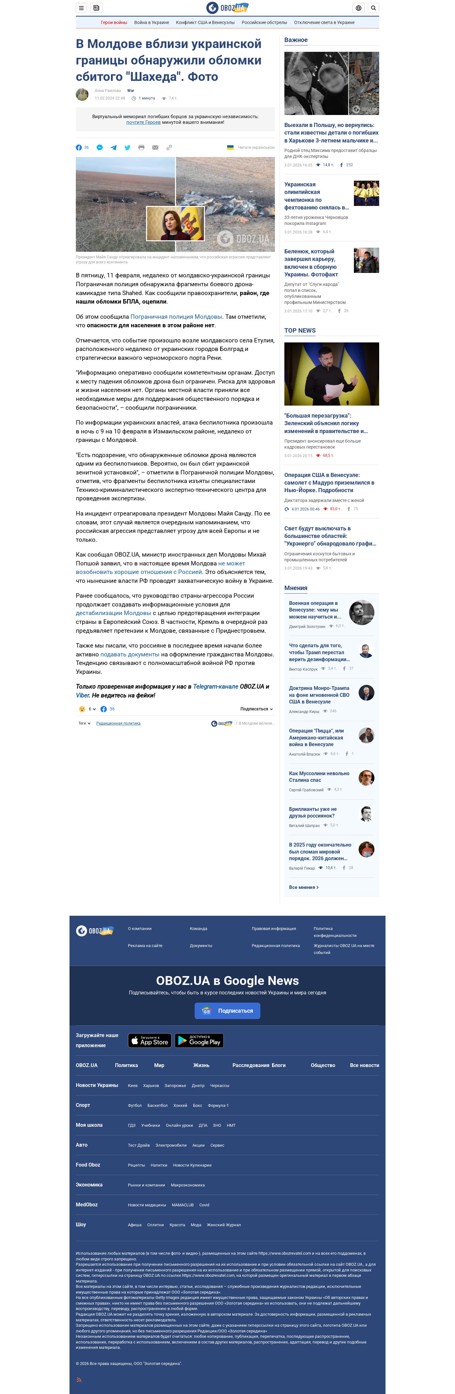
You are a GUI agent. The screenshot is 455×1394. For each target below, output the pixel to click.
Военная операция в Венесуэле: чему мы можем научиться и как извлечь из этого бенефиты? (314, 610)
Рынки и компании (146, 1185)
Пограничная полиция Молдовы (176, 316)
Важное (296, 40)
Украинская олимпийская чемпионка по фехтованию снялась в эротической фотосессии (314, 196)
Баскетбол (158, 1105)
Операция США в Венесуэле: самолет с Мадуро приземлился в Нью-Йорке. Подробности (329, 483)
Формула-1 (218, 1105)
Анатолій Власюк (304, 754)
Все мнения (302, 887)
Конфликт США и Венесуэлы (205, 22)
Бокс (197, 1105)
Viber (82, 695)
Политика (126, 1065)
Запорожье (175, 1085)
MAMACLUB (183, 1205)
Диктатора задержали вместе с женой (324, 500)
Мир (159, 1065)
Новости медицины (147, 1205)
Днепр (198, 1085)
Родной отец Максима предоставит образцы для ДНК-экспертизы (330, 153)
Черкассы (219, 1085)
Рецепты (136, 1165)
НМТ (231, 1125)
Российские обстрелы (264, 22)
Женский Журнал (224, 1224)
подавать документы (130, 654)
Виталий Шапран (304, 826)
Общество (323, 1065)
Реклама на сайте (145, 945)
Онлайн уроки (179, 1125)
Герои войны (114, 22)
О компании (140, 928)
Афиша (135, 1224)
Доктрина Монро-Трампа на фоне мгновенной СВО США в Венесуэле (319, 695)
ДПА (203, 1125)
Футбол (135, 1105)
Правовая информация (274, 928)
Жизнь (201, 1065)
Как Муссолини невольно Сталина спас (319, 776)
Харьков (151, 1085)
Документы (201, 945)
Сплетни (155, 1224)
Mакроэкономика (188, 1185)
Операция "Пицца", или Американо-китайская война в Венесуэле (316, 737)
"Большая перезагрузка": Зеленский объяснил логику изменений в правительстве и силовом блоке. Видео (324, 423)
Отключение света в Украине (324, 22)
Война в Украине (151, 22)
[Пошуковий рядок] (373, 8)
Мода (196, 1224)
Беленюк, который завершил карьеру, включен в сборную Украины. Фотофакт (311, 263)
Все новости (364, 1065)
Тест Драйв (139, 1145)
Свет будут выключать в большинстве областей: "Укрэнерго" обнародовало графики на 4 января (331, 536)
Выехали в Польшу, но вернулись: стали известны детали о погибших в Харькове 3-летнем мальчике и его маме (331, 133)
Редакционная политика (118, 723)
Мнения (295, 588)
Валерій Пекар (302, 868)
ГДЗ (132, 1125)
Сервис (217, 1145)
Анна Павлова (108, 90)
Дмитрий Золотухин (307, 627)
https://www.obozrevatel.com (284, 1253)
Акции (198, 1145)
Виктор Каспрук (303, 669)
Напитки (159, 1165)
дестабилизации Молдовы (113, 613)
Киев (132, 1085)
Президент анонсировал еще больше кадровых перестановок (322, 444)
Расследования (251, 1065)
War (130, 90)
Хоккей (180, 1105)
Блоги (279, 1065)
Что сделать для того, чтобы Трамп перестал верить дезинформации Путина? (317, 653)
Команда (198, 928)
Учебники (150, 1125)
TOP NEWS (300, 330)
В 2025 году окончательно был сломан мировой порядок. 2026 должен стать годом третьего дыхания (320, 852)
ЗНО (217, 1125)
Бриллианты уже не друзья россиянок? (313, 812)
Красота (177, 1224)
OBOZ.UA (354, 1264)
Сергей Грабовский (306, 790)
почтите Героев (143, 122)
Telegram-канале (215, 686)
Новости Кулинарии (192, 1165)
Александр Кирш (304, 711)
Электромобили (171, 1145)
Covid (204, 1205)
